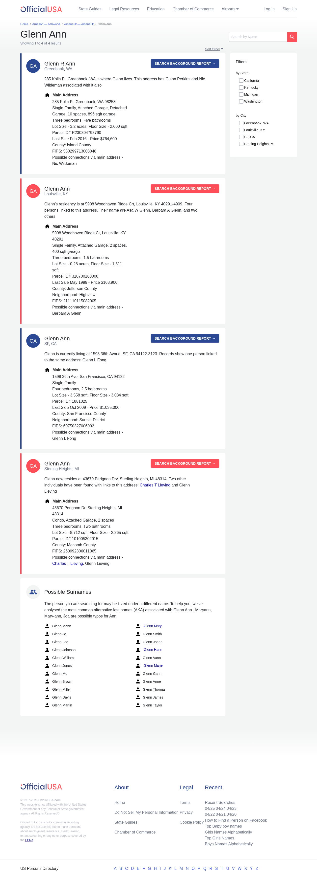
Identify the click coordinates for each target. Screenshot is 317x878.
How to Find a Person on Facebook (236, 820)
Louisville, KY (254, 130)
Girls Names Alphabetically (228, 832)
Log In (269, 9)
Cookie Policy (192, 822)
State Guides (90, 9)
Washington (253, 101)
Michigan (251, 94)
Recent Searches (220, 802)
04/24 (221, 808)
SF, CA (249, 137)
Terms (185, 802)
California (251, 80)
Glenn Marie (149, 666)
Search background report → (185, 64)
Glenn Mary (148, 626)
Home (119, 802)
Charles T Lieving (155, 485)
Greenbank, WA (256, 123)
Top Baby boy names (223, 826)
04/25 (210, 808)
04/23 (232, 808)
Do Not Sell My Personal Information (146, 812)
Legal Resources (124, 9)
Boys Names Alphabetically (229, 844)
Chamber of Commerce (193, 9)
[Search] (258, 37)
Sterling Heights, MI (259, 144)
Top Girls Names (219, 838)
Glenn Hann (148, 650)
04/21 (221, 814)
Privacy (186, 812)
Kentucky (251, 87)
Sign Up (290, 9)
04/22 (210, 814)
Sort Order (212, 49)
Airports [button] (228, 9)
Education (156, 9)
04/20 (232, 814)
